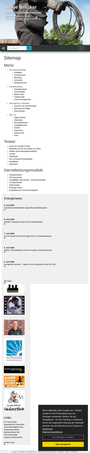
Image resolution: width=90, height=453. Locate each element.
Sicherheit (18, 80)
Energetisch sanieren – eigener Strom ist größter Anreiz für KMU (30, 264)
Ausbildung (13, 162)
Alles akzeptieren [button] (63, 444)
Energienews (13, 198)
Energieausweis (20, 89)
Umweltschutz (19, 75)
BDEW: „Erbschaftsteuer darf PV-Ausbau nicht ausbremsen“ (28, 250)
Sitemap (74, 452)
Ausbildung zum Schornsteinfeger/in (23, 190)
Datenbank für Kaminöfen (14, 424)
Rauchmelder (19, 111)
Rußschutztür (14, 185)
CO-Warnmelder (15, 182)
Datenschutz (19, 133)
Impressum (47, 429)
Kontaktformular (20, 125)
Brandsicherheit (20, 83)
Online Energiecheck (22, 99)
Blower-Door (19, 94)
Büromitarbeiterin (21, 123)
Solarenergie (19, 97)
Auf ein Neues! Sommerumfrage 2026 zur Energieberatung (27, 236)
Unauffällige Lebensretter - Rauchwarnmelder (27, 180)
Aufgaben (18, 72)
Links (7, 417)
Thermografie (19, 92)
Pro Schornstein (10, 422)
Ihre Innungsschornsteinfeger (20, 159)
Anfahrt (17, 128)
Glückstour (13, 164)
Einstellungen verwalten (63, 437)
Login (14, 452)
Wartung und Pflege (22, 108)
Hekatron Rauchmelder (13, 437)
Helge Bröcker (20, 117)
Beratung (18, 78)
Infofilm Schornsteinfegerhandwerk (23, 151)
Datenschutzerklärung (52, 432)
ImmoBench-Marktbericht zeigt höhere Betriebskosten (25, 208)
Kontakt (12, 154)
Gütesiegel (13, 156)
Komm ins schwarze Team (19, 146)
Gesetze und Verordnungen (25, 106)
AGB (16, 135)
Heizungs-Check (15, 188)
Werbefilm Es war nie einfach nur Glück (25, 149)
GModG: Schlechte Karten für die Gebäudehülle (23, 222)
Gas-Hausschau (15, 177)
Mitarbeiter (18, 120)
